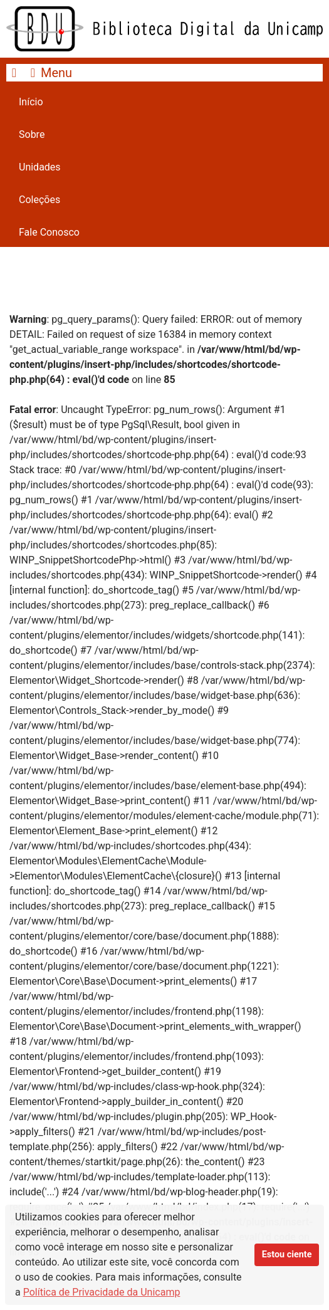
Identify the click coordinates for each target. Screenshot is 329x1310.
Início (31, 102)
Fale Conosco (49, 232)
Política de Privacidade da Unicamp (101, 1292)
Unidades (40, 167)
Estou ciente (287, 1254)
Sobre (31, 134)
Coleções (39, 200)
